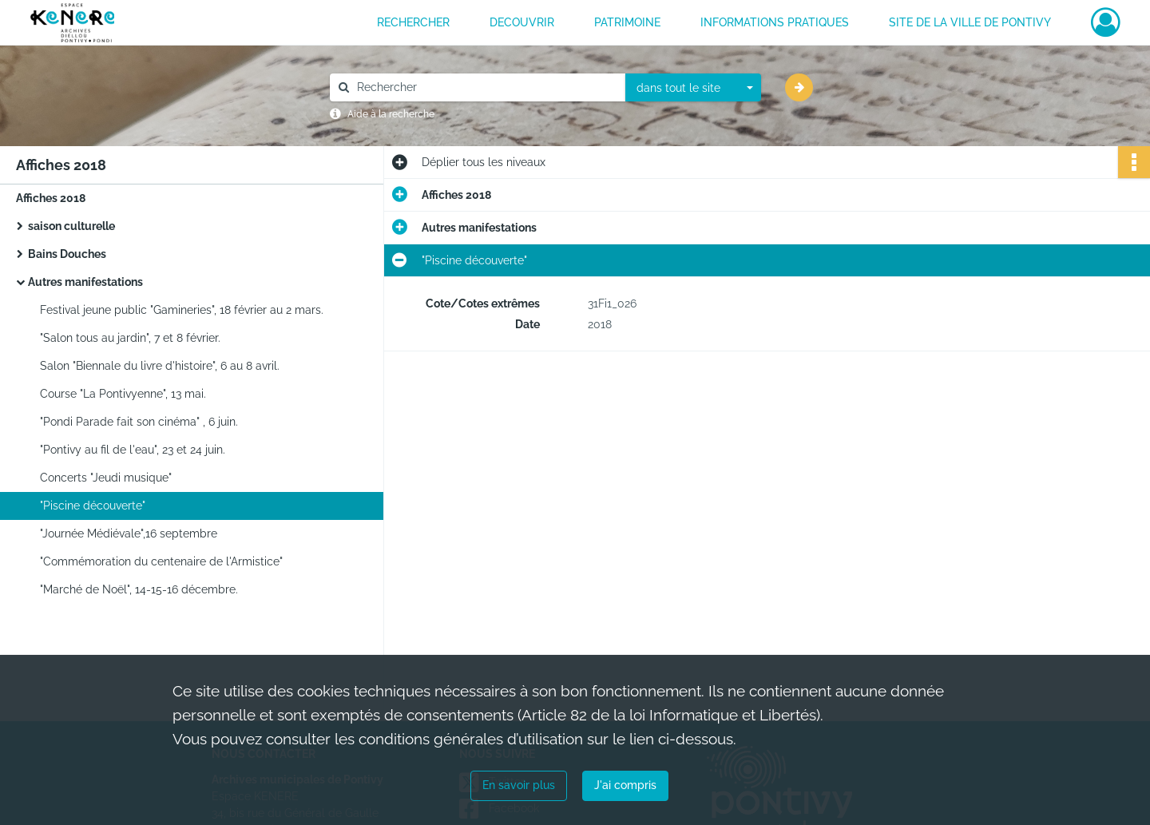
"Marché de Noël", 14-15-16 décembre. (139, 589)
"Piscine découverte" (92, 505)
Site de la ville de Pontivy (970, 22)
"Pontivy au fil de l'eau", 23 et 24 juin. (132, 449)
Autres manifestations (85, 282)
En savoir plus (518, 785)
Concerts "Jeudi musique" (106, 477)
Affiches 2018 (50, 198)
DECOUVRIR (522, 22)
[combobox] (693, 87)
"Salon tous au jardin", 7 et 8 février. (130, 337)
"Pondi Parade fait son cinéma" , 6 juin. (139, 421)
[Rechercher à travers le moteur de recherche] (485, 87)
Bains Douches (67, 254)
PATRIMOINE (627, 22)
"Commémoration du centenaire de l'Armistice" (161, 561)
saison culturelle (71, 226)
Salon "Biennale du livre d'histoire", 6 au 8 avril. (160, 365)
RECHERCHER (413, 22)
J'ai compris (625, 785)
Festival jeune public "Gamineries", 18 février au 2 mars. (181, 309)
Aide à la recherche (390, 114)
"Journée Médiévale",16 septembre (128, 533)
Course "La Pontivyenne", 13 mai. (123, 393)
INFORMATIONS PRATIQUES (774, 22)
